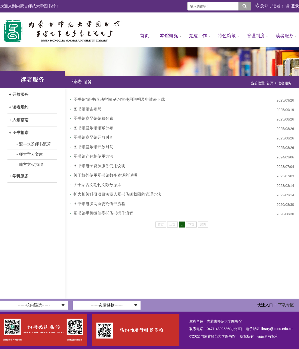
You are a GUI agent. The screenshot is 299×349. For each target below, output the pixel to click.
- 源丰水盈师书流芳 (33, 144)
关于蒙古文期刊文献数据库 (97, 185)
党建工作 (199, 35)
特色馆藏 (228, 35)
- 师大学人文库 (29, 154)
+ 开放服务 (18, 94)
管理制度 (257, 35)
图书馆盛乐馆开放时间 (93, 147)
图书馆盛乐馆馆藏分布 (93, 128)
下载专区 (286, 305)
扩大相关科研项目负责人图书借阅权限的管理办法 (117, 194)
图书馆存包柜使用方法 (93, 156)
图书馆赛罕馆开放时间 (93, 137)
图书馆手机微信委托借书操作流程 (103, 213)
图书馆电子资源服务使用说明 (99, 166)
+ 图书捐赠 (18, 132)
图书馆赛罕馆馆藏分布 (93, 118)
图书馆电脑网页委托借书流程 (99, 204)
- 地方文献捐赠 (29, 164)
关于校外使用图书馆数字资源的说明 (105, 175)
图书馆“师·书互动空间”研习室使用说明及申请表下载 (119, 99)
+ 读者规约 (18, 107)
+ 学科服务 (18, 176)
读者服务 (286, 35)
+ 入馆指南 (18, 120)
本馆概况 (170, 35)
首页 (144, 35)
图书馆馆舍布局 (87, 109)
